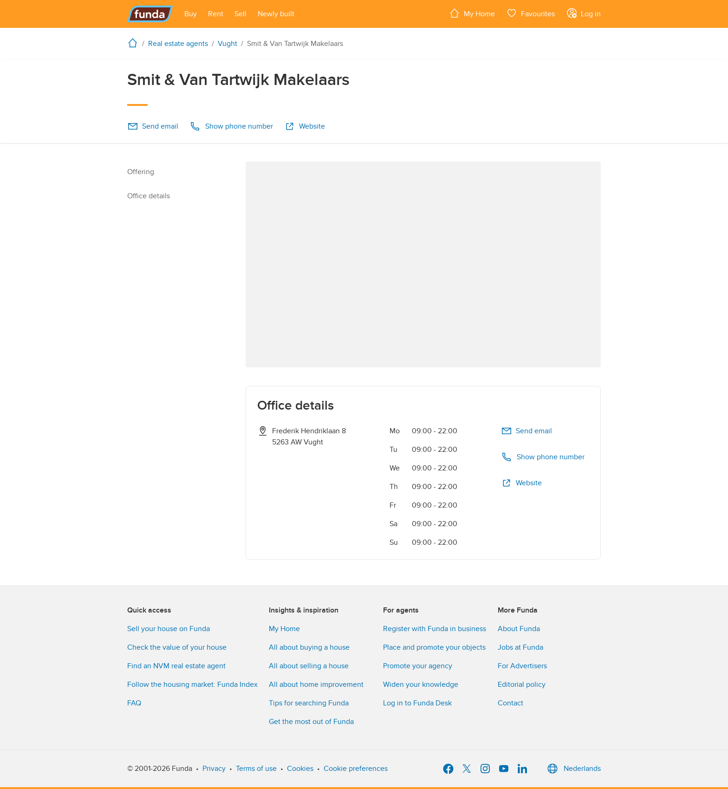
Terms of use (256, 768)
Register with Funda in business (434, 628)
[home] (134, 42)
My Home (284, 628)
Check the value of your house (177, 647)
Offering (140, 171)
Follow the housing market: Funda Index (192, 684)
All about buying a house (309, 647)
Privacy (214, 768)
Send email (152, 126)
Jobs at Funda (520, 647)
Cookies (300, 768)
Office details (148, 196)
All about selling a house (309, 666)
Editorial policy (522, 684)
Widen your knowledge (420, 684)
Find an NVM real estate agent (176, 666)
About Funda (519, 628)
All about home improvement (316, 684)
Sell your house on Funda (168, 628)
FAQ (134, 703)
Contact (510, 703)
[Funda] (150, 14)
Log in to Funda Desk (417, 703)
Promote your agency (417, 666)
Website (304, 126)
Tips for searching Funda (309, 703)
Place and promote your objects (434, 647)
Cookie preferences (356, 768)
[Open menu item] (191, 14)
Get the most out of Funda (311, 721)
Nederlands (573, 768)
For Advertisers (522, 666)
